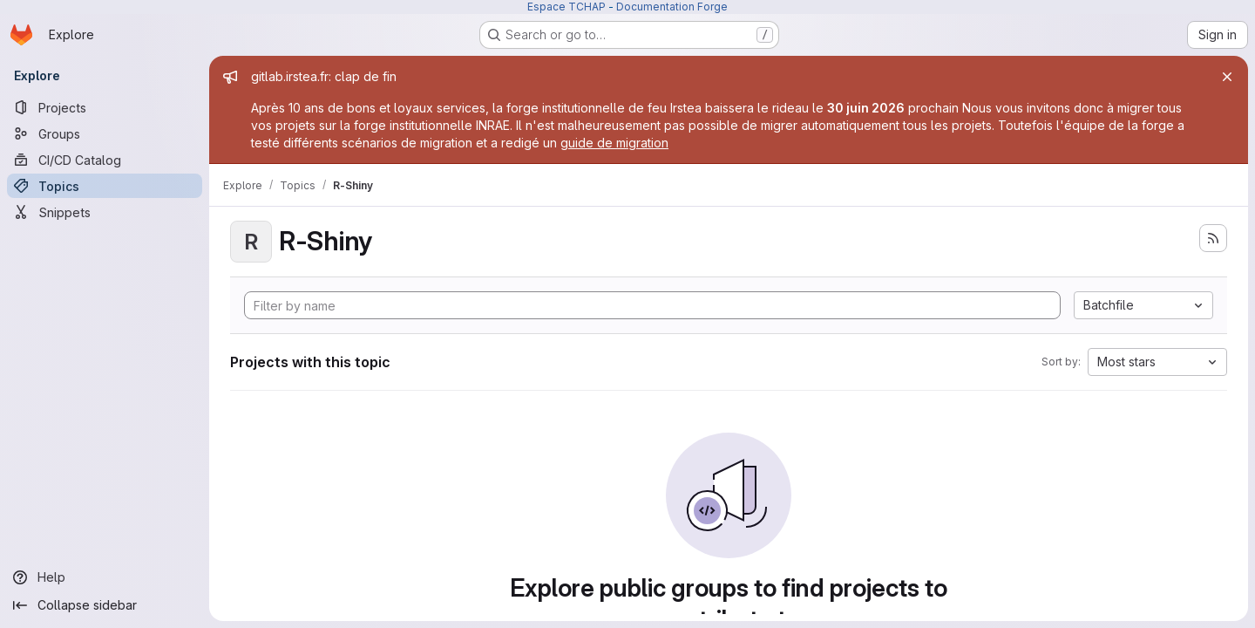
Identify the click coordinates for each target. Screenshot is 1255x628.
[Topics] (104, 186)
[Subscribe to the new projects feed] (1213, 238)
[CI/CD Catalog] (104, 159)
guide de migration (614, 142)
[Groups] (104, 133)
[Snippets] (104, 212)
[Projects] (104, 107)
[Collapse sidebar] (104, 605)
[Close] (1227, 76)
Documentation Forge (672, 6)
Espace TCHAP (566, 6)
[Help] (104, 577)
